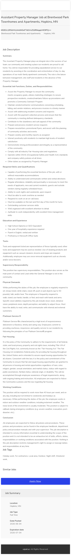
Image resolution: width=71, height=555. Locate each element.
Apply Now (35, 481)
